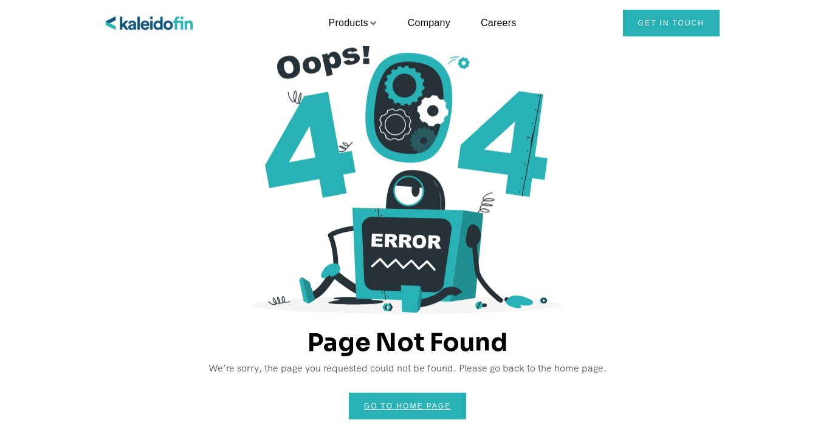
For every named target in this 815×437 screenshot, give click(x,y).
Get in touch (671, 23)
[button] (348, 23)
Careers (499, 23)
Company (429, 23)
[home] (150, 23)
